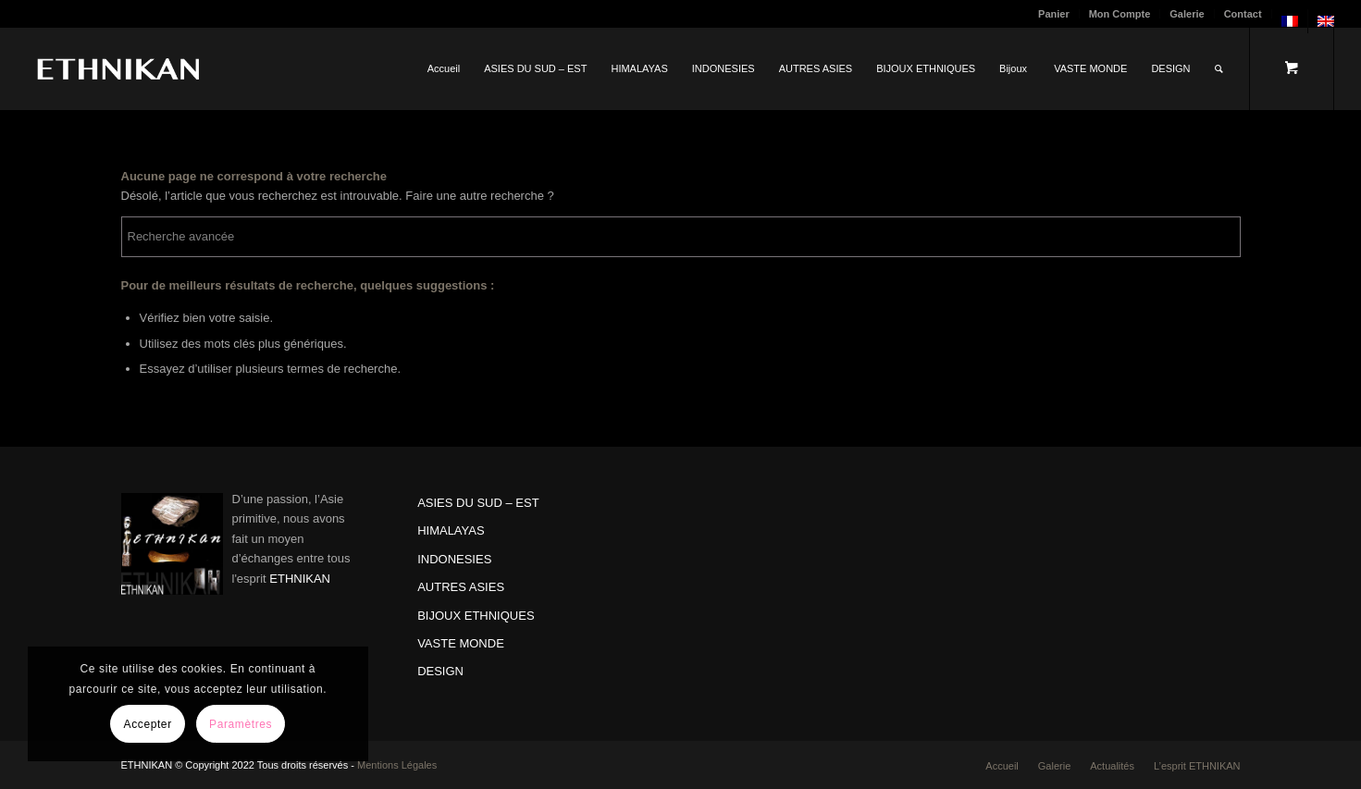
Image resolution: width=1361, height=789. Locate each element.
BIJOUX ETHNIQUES (475, 616)
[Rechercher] (1219, 68)
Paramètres (240, 724)
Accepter (148, 724)
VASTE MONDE (460, 643)
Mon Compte (1120, 13)
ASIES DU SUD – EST (477, 503)
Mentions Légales (397, 765)
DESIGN (440, 671)
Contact (1243, 13)
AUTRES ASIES (460, 587)
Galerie (1186, 13)
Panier (1054, 13)
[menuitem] (1054, 13)
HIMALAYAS (450, 530)
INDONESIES (454, 559)
